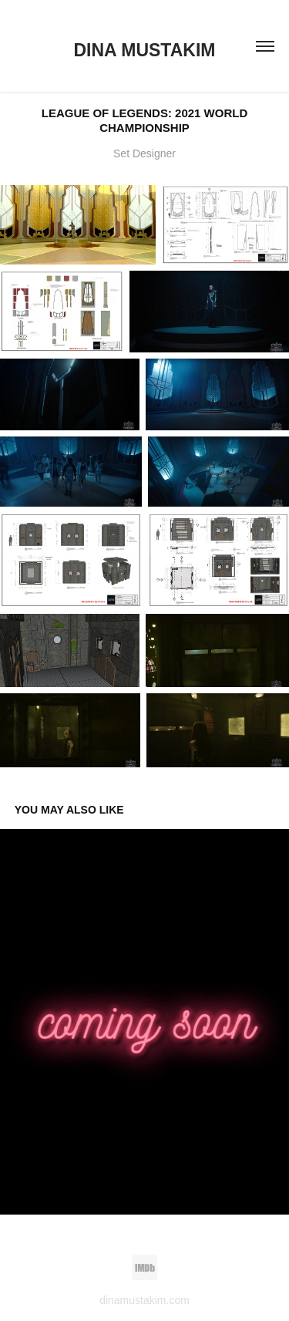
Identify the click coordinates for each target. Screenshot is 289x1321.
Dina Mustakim (145, 50)
